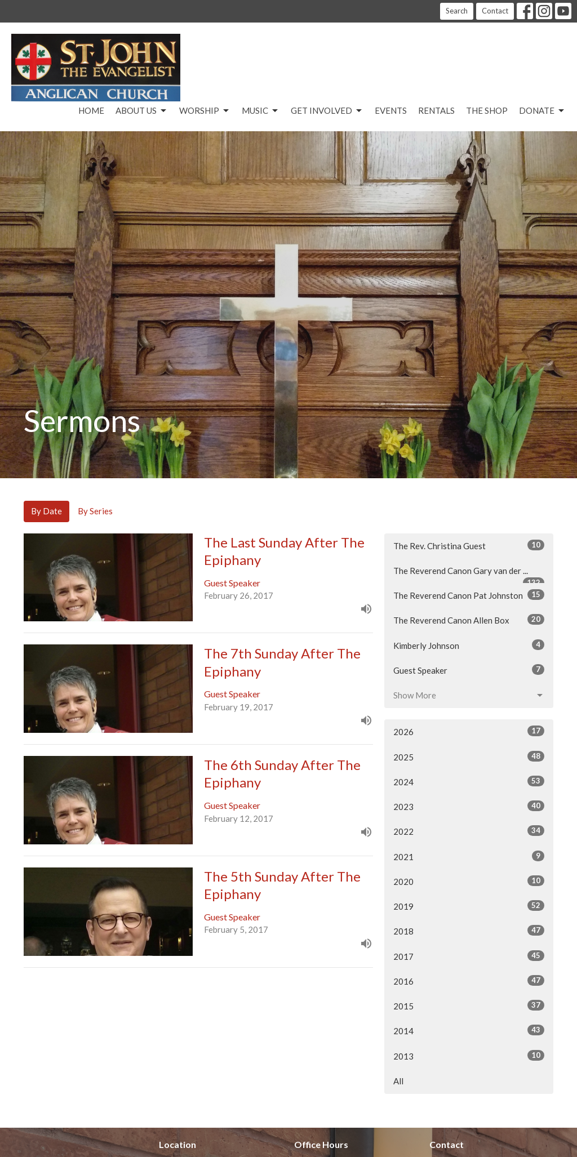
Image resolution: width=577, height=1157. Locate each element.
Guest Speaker (468, 669)
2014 (468, 1030)
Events (391, 110)
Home (91, 110)
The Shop (487, 110)
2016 (468, 980)
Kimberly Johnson (468, 645)
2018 (468, 930)
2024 (468, 781)
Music (260, 111)
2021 (468, 856)
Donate (542, 111)
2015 (468, 1005)
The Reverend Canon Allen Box (468, 619)
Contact (495, 10)
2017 (468, 956)
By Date (46, 511)
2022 (468, 830)
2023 (468, 806)
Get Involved (327, 111)
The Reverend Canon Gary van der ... (468, 575)
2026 (468, 731)
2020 (468, 881)
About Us (142, 111)
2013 (468, 1055)
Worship (204, 111)
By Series (95, 511)
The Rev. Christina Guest (468, 545)
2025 (468, 756)
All (398, 1081)
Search (457, 10)
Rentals (436, 110)
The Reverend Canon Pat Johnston (468, 594)
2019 (468, 905)
